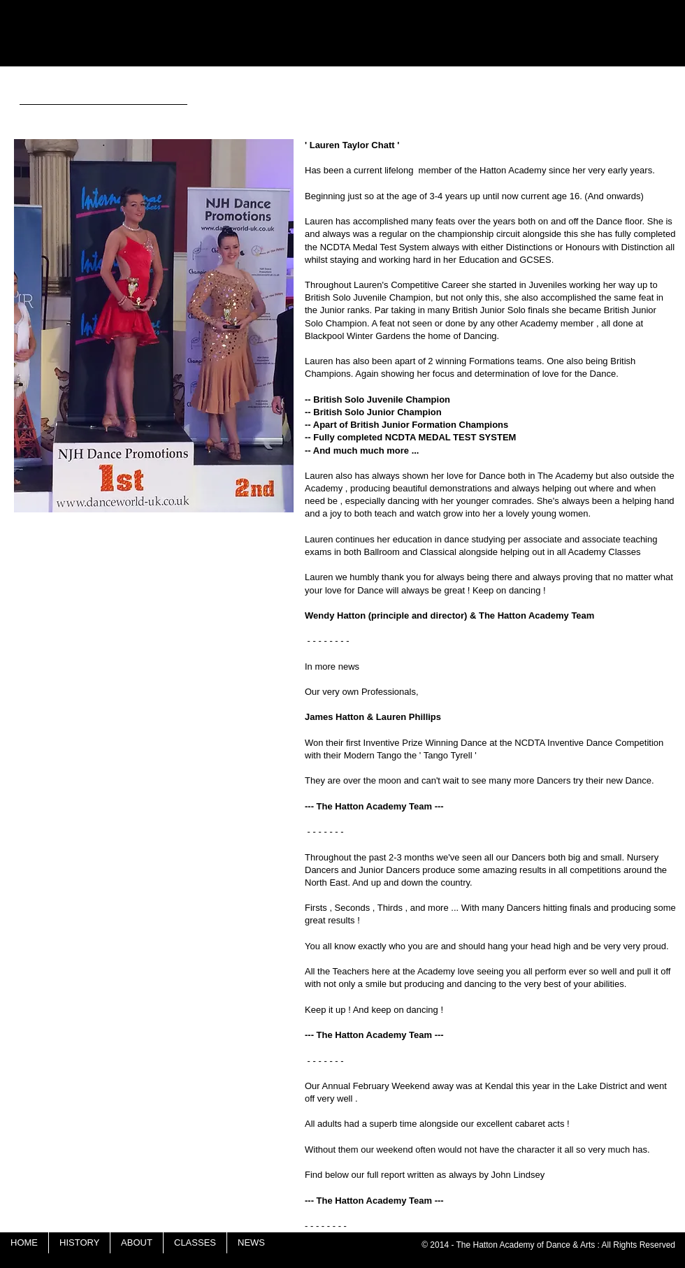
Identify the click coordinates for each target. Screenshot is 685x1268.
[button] (154, 325)
